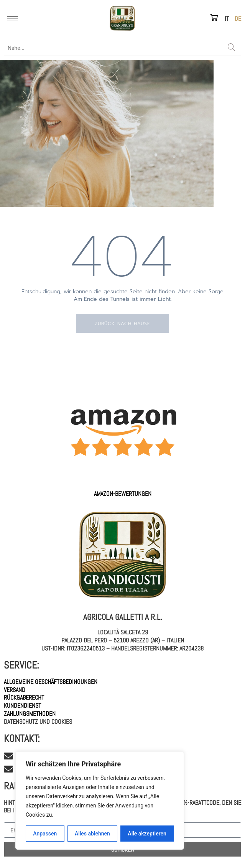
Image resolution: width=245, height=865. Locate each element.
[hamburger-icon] (12, 18)
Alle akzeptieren (147, 833)
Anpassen (45, 833)
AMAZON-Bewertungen (122, 494)
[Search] (231, 48)
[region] (99, 800)
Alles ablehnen (92, 833)
